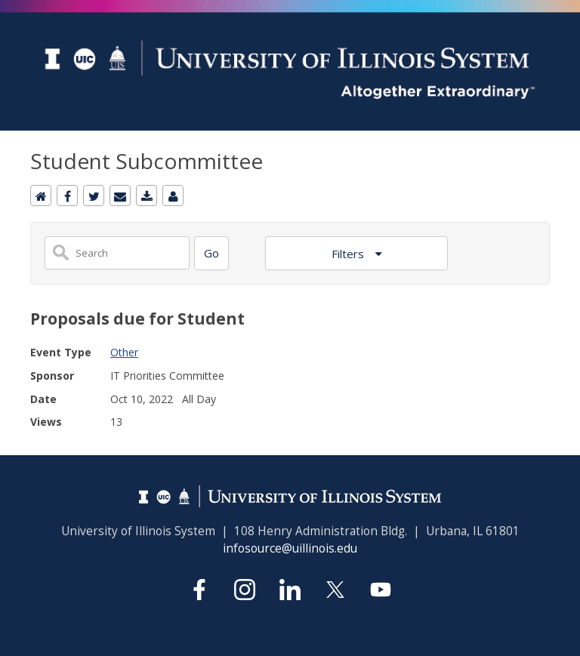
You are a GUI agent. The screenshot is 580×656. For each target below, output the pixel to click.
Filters (349, 253)
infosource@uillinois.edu (290, 548)
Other (124, 352)
